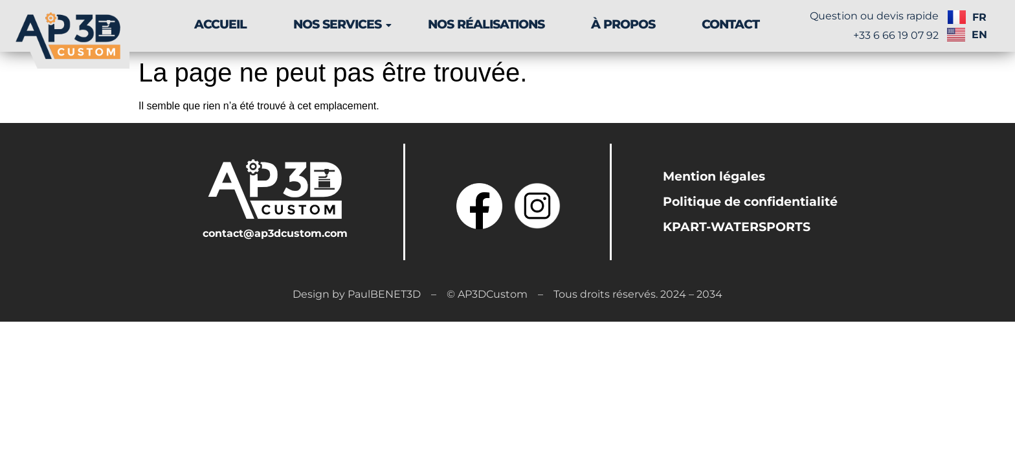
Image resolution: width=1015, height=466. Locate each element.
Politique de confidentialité (750, 201)
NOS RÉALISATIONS (486, 24)
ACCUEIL (220, 24)
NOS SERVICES (342, 24)
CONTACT (730, 24)
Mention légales (714, 176)
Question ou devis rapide (874, 16)
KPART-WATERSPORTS (736, 226)
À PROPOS (623, 24)
